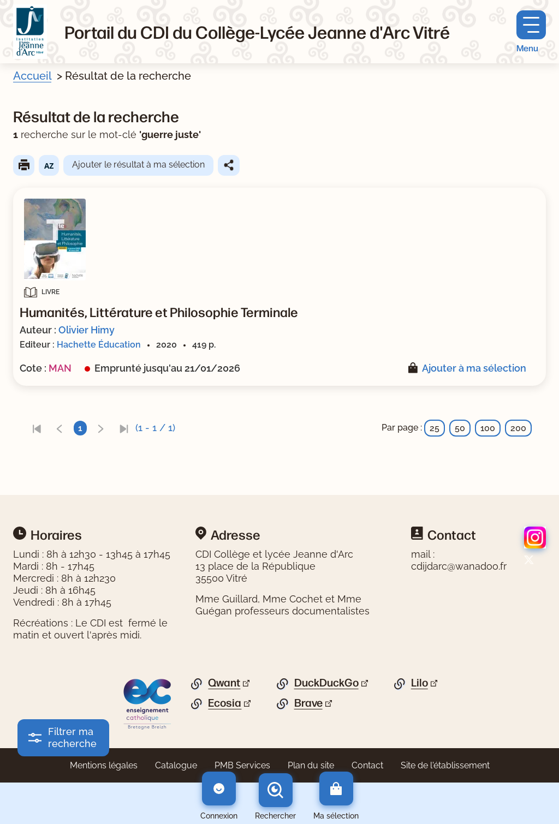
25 (434, 428)
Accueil (32, 75)
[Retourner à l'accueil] (30, 31)
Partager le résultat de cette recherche (229, 165)
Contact (367, 765)
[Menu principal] (531, 31)
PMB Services (242, 765)
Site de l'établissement (445, 765)
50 (460, 428)
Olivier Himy (86, 330)
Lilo (419, 682)
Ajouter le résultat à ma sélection (138, 164)
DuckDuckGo (326, 682)
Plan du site (311, 765)
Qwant (224, 682)
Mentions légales (104, 765)
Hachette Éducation (99, 344)
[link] (36, 428)
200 (518, 428)
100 (487, 428)
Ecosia (224, 702)
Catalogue (176, 765)
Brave (308, 702)
